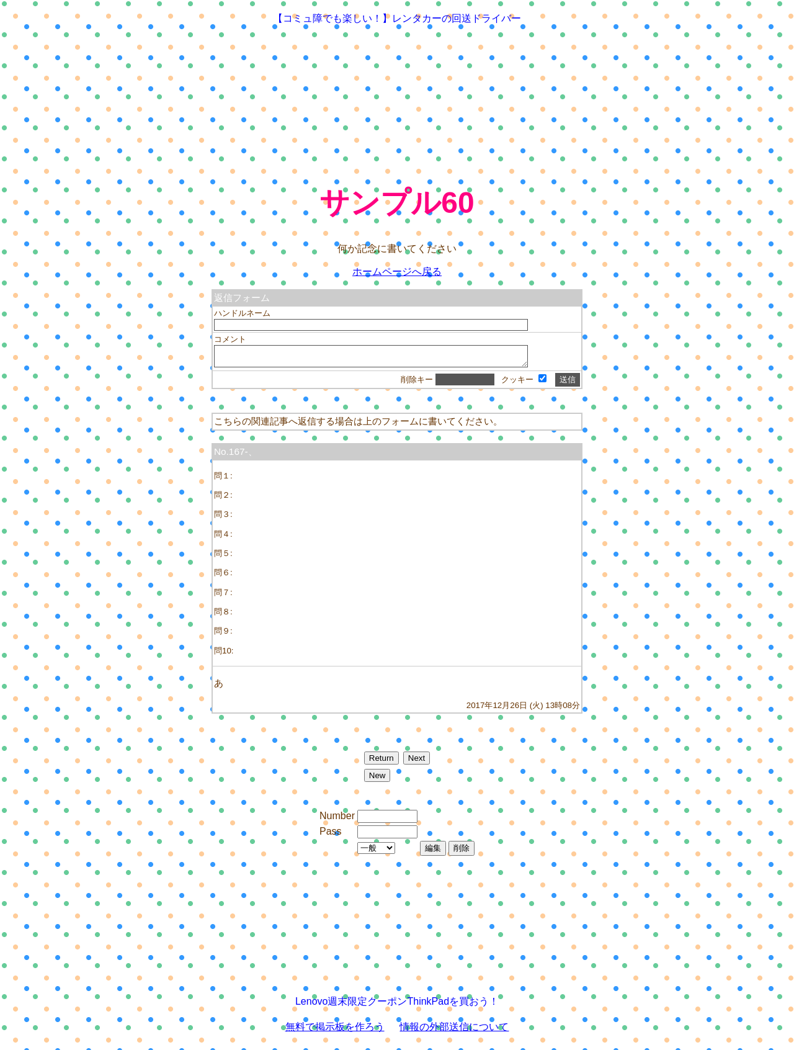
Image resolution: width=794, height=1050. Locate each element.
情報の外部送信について (454, 1030)
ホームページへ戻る (397, 271)
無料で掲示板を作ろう (335, 1030)
